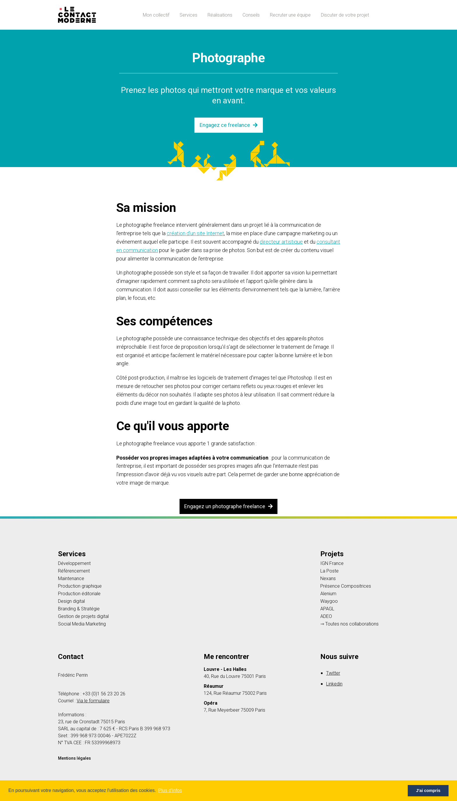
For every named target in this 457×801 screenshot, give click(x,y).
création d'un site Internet (195, 233)
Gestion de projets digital (83, 616)
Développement (74, 563)
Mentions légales (74, 758)
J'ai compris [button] (428, 790)
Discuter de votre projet (345, 15)
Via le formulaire (93, 700)
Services (188, 15)
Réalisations (220, 15)
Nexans (328, 578)
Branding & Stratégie (79, 609)
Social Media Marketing (82, 624)
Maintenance (71, 578)
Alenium (328, 593)
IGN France (332, 563)
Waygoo (329, 601)
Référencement (74, 571)
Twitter (333, 673)
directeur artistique (281, 242)
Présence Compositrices (345, 586)
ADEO (326, 616)
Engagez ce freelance (229, 125)
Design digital (71, 601)
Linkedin (334, 684)
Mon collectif (156, 15)
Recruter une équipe (290, 15)
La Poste (329, 571)
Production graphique (80, 586)
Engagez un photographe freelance (228, 506)
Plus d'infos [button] (170, 790)
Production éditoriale (79, 593)
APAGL (327, 609)
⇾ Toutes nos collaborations (349, 624)
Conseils (251, 15)
